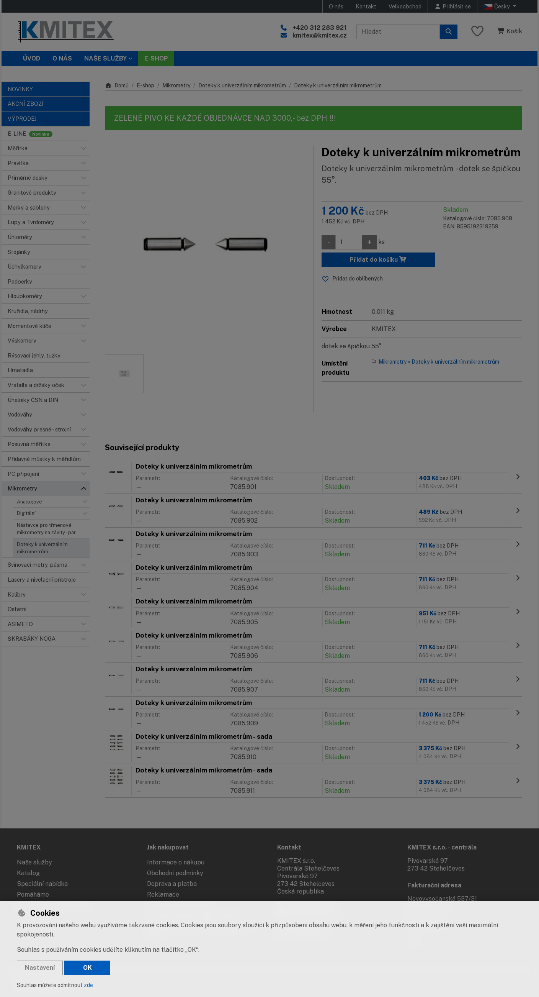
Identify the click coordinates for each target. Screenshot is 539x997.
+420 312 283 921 (319, 27)
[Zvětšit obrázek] (205, 245)
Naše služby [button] (105, 58)
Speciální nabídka (42, 883)
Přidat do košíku (378, 259)
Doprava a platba (172, 883)
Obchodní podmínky (175, 873)
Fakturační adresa (434, 885)
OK (87, 967)
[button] (83, 148)
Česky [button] (497, 6)
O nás (336, 6)
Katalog (28, 873)
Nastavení (40, 967)
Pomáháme (33, 894)
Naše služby (34, 862)
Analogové (29, 502)
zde (88, 985)
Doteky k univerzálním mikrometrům (42, 547)
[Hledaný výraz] (398, 32)
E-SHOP (156, 58)
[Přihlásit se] (452, 6)
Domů (117, 85)
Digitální (26, 513)
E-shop (145, 85)
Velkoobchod (405, 6)
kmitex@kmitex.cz (319, 35)
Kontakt (366, 6)
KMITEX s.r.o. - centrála (442, 847)
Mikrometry (176, 85)
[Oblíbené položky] (477, 31)
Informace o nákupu (175, 862)
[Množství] (348, 242)
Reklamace (163, 894)
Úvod (31, 58)
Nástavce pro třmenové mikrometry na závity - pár (46, 528)
